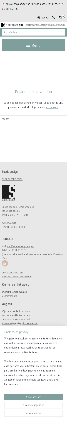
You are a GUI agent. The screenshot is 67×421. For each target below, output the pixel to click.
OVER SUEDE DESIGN (12, 179)
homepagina (52, 107)
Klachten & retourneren (13, 360)
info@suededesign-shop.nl (20, 246)
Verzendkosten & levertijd (14, 357)
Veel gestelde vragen (12, 352)
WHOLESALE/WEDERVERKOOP (16, 276)
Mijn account (46, 17)
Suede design (13, 210)
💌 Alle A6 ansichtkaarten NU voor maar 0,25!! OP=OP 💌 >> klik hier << (33, 6)
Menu (33, 45)
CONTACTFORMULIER (12, 272)
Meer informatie (9, 295)
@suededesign (30, 323)
